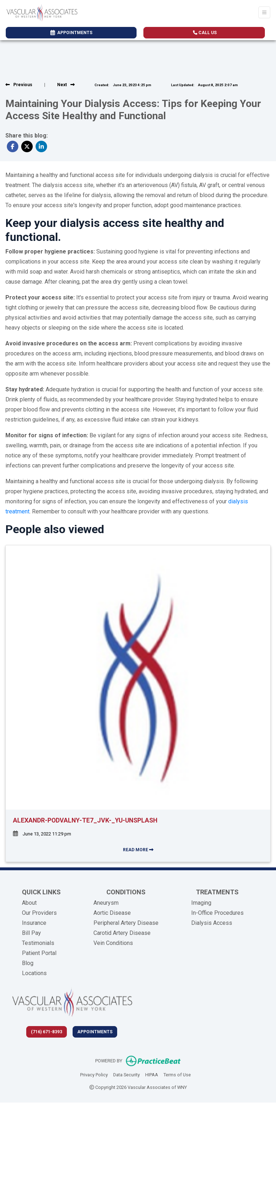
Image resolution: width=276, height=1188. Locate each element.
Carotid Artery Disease (122, 933)
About (29, 902)
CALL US (205, 32)
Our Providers (39, 912)
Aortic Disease (112, 912)
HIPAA (151, 1074)
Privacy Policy (94, 1074)
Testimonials (38, 943)
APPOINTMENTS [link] (71, 32)
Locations (34, 973)
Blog (27, 963)
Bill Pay (31, 933)
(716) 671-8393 (46, 1031)
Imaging (201, 902)
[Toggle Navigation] (264, 12)
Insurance (34, 922)
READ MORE (138, 849)
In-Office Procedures (217, 912)
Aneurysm (106, 902)
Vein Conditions (113, 943)
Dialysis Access (211, 922)
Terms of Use (177, 1074)
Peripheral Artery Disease (125, 922)
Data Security (126, 1074)
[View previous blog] (18, 84)
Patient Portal (39, 953)
